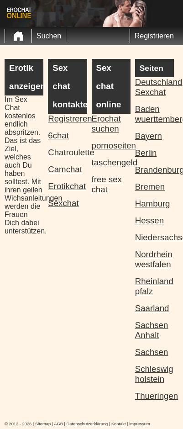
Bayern (148, 136)
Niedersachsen (154, 237)
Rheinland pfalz (154, 286)
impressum (139, 424)
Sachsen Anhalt (151, 330)
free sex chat (107, 184)
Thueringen (154, 396)
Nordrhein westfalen (154, 259)
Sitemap (43, 424)
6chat (58, 135)
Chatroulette (67, 152)
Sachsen (151, 352)
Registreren (67, 118)
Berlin (146, 153)
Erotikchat (67, 186)
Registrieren (154, 36)
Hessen (149, 220)
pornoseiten (111, 145)
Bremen (150, 186)
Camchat (65, 169)
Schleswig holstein (154, 374)
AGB (58, 424)
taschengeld (111, 162)
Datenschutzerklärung (87, 424)
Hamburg (152, 203)
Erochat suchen (106, 123)
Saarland (152, 308)
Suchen (49, 36)
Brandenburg (154, 170)
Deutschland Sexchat (154, 87)
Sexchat (63, 203)
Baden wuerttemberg (154, 114)
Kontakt (118, 424)
